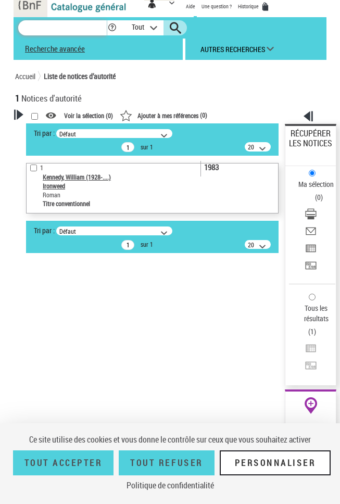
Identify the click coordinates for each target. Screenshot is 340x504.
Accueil (25, 76)
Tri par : (44, 133)
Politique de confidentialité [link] (170, 485)
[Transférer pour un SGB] (311, 269)
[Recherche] (62, 27)
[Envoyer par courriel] (311, 235)
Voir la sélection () (88, 116)
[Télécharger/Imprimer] (311, 217)
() (163, 115)
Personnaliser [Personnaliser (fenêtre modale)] (275, 463)
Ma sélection (316, 184)
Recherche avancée (55, 48)
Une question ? (217, 6)
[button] (112, 27)
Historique (249, 6)
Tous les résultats (316, 313)
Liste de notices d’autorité (80, 76)
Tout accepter (63, 463)
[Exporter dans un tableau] (311, 252)
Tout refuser (166, 463)
